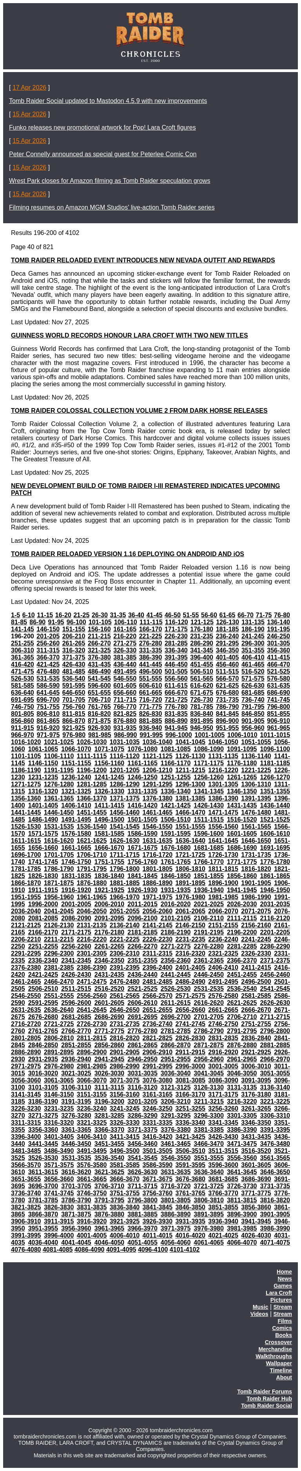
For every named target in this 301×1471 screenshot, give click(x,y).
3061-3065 (59, 1080)
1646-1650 (256, 840)
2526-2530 (176, 988)
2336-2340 (43, 960)
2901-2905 (125, 1052)
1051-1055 (256, 742)
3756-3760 (158, 1193)
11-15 (45, 615)
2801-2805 (26, 1038)
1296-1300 (190, 784)
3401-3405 (59, 1136)
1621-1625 (92, 840)
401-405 (227, 657)
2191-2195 (209, 932)
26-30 (100, 615)
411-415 (278, 657)
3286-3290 (142, 1115)
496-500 (150, 671)
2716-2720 (26, 1024)
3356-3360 (43, 1129)
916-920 (48, 728)
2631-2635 (26, 1010)
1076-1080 (142, 749)
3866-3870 (43, 1214)
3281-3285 (109, 1115)
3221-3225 (275, 1101)
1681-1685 (209, 847)
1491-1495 (76, 819)
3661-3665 (92, 1179)
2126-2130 (59, 925)
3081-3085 (190, 1080)
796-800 (278, 706)
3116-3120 (142, 1087)
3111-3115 (109, 1087)
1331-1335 (142, 791)
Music (260, 1307)
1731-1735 (256, 854)
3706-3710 (109, 1186)
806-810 (48, 713)
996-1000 (178, 735)
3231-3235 (59, 1108)
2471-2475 (92, 981)
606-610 (150, 685)
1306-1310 (256, 784)
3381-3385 (209, 1129)
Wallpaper (279, 1363)
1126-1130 (190, 756)
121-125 (202, 622)
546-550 (124, 678)
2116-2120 (275, 918)
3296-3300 (209, 1115)
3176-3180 (256, 1094)
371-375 (73, 657)
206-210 (73, 636)
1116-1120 (125, 756)
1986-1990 (256, 897)
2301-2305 (92, 953)
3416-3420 (158, 1136)
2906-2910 (158, 1052)
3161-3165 (158, 1094)
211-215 (99, 636)
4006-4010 (125, 1235)
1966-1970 (125, 897)
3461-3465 (176, 1143)
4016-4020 (190, 1235)
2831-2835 (223, 1038)
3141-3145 (26, 1094)
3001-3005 (223, 1066)
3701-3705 (76, 1186)
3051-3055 (275, 1073)
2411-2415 (256, 967)
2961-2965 (242, 1059)
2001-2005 (76, 904)
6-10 (28, 615)
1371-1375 (125, 798)
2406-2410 (223, 967)
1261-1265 (242, 777)
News (284, 1279)
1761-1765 (176, 861)
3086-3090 (223, 1080)
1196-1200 (92, 770)
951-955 (227, 728)
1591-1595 (176, 833)
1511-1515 (209, 819)
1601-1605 (242, 833)
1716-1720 (158, 854)
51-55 (191, 615)
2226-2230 (158, 939)
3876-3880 (109, 1214)
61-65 (227, 615)
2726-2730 (92, 1024)
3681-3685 (223, 1179)
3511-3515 (223, 1151)
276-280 (150, 643)
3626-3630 (142, 1172)
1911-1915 (43, 890)
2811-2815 (92, 1038)
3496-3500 (125, 1151)
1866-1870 (26, 883)
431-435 (99, 664)
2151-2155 (223, 925)
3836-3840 (125, 1207)
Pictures (281, 1300)
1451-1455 (92, 812)
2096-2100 (142, 918)
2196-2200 (242, 932)
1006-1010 (242, 735)
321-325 (99, 650)
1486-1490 (43, 819)
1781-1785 (26, 869)
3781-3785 (43, 1200)
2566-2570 (158, 995)
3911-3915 (59, 1221)
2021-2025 (209, 904)
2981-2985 (92, 1066)
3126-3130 (209, 1087)
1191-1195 (59, 770)
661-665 (150, 692)
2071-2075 (256, 911)
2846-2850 (43, 1045)
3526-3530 (43, 1158)
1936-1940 (209, 890)
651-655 (99, 692)
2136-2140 (125, 925)
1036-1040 (158, 742)
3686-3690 (256, 1179)
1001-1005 (210, 735)
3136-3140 (275, 1087)
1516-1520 (242, 819)
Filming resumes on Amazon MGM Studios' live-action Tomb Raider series (112, 207)
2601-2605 (109, 1002)
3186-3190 (43, 1101)
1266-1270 (275, 777)
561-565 (201, 678)
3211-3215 (209, 1101)
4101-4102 (185, 1249)
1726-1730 (223, 854)
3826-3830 (59, 1207)
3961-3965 (109, 1228)
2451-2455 (242, 974)
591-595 (73, 685)
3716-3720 (176, 1186)
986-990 (125, 735)
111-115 (151, 622)
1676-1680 (176, 847)
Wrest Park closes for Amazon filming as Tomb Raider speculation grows (109, 180)
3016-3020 (43, 1073)
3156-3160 (125, 1094)
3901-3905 (275, 1214)
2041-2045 (59, 911)
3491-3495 (92, 1151)
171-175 (176, 629)
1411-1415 (109, 805)
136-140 (278, 622)
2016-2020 (176, 904)
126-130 (227, 622)
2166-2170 (43, 932)
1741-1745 (43, 861)
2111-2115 (242, 918)
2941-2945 (109, 1059)
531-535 (48, 678)
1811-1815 (223, 869)
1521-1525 (275, 819)
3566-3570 (26, 1165)
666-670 (176, 692)
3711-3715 (142, 1186)
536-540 (73, 678)
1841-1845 (142, 876)
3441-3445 (43, 1143)
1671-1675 (142, 847)
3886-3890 (176, 1214)
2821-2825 (158, 1038)
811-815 (73, 713)
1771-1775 (242, 861)
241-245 (253, 636)
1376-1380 (158, 798)
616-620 (201, 685)
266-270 (99, 643)
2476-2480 (125, 981)
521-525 (278, 671)
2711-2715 (275, 1017)
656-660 (124, 692)
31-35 (118, 615)
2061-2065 (190, 911)
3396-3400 (26, 1136)
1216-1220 (223, 770)
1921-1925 (109, 890)
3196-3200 (109, 1101)
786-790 (227, 706)
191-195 (278, 629)
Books (283, 1335)
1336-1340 (176, 791)
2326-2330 (256, 953)
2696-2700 (176, 1017)
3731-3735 (275, 1186)
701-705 (73, 699)
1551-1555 (190, 826)
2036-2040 (26, 911)
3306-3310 (275, 1115)
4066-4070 (242, 1242)
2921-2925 (256, 1052)
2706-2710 (242, 1017)
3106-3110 (76, 1087)
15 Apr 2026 (29, 114)
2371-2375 (275, 960)
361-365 (22, 657)
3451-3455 (109, 1143)
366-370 (48, 657)
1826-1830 (43, 876)
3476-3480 (275, 1143)
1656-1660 (43, 847)
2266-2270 (142, 946)
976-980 (73, 735)
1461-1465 (158, 812)
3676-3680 (190, 1179)
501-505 (176, 671)
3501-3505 (158, 1151)
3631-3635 (176, 1172)
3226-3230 (26, 1108)
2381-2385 (59, 967)
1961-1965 (92, 897)
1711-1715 (125, 854)
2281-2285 (242, 946)
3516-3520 (256, 1151)
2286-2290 (275, 946)
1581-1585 (109, 833)
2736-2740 (158, 1024)
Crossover (278, 1342)
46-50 (173, 615)
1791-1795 (92, 869)
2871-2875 (209, 1045)
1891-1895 (190, 883)
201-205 (48, 636)
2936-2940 (76, 1059)
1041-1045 (190, 742)
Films (284, 1321)
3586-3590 (158, 1165)
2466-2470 (59, 981)
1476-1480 (256, 812)
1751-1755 (109, 861)
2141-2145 (158, 925)
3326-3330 (125, 1122)
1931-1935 (176, 890)
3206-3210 (176, 1101)
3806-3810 (209, 1200)
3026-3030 (109, 1073)
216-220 (124, 636)
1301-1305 (223, 784)
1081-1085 (176, 749)
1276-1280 (59, 784)
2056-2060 (158, 911)
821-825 (124, 713)
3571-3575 (59, 1165)
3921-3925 (125, 1221)
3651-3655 (26, 1179)
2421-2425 (43, 974)
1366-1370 (92, 798)
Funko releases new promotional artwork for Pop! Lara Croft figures (102, 127)
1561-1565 (256, 826)
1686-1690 (242, 847)
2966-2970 (275, 1059)
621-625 (227, 685)
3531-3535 (76, 1158)
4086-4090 (89, 1249)
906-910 (278, 720)
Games (283, 1286)
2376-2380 (26, 967)
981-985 (99, 735)
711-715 (124, 699)
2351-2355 (142, 960)
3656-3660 (59, 1179)
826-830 (150, 713)
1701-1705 (59, 854)
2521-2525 (142, 988)
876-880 (124, 720)
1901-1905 (256, 883)
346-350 (227, 650)
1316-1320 (43, 791)
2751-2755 (256, 1024)
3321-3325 (92, 1122)
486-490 (99, 671)
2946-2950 (142, 1059)
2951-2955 (176, 1059)
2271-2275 (176, 946)
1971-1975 (158, 897)
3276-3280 (76, 1115)
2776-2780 (142, 1031)
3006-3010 (256, 1066)
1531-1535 (59, 826)
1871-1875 (59, 883)
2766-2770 (76, 1031)
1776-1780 (275, 861)
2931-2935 (43, 1059)
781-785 (201, 706)
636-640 (22, 692)
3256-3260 (223, 1108)
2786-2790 (209, 1031)
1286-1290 (125, 784)
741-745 (278, 699)
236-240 (227, 636)
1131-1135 (223, 756)
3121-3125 (176, 1087)
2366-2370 (242, 960)
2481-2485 (158, 981)
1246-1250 (142, 777)
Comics (282, 1328)
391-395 (176, 657)
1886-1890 (158, 883)
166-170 (150, 629)
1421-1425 (176, 805)
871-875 (99, 720)
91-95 (56, 622)
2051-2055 (125, 911)
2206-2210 (26, 939)
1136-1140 (256, 756)
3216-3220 (242, 1101)
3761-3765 (190, 1193)
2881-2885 (275, 1045)
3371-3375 (142, 1129)
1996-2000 (43, 904)
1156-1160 (109, 763)
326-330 (124, 650)
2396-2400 (158, 967)
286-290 (201, 643)
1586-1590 (142, 833)
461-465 (253, 664)
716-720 (150, 699)
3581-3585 (125, 1165)
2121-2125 (26, 925)
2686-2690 (109, 1017)
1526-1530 (26, 826)
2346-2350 (109, 960)
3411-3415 (125, 1136)
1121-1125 (158, 756)
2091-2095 (109, 918)
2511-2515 (76, 988)
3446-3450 (76, 1143)
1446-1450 (59, 812)
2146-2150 (190, 925)
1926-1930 (142, 890)
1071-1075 (109, 749)
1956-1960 (59, 897)
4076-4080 (26, 1249)
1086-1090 (209, 749)
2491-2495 (223, 981)
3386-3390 (242, 1129)
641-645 (48, 692)
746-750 (22, 706)
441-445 (150, 664)
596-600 (99, 685)
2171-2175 (76, 932)
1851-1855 (209, 876)
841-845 (227, 713)
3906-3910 (26, 1221)
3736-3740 (26, 1193)
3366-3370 (109, 1129)
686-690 (278, 692)
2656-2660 (190, 1010)
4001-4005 (92, 1235)
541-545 (99, 678)
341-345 (201, 650)
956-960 (253, 728)
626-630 (253, 685)
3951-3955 (43, 1228)
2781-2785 (176, 1031)
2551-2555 (59, 995)
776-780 (176, 706)
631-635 (278, 685)
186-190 (253, 629)
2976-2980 (59, 1066)
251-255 (22, 643)
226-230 (176, 636)
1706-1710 (92, 854)
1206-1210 (158, 770)
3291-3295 (176, 1115)
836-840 (201, 713)
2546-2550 (26, 995)
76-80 (282, 615)
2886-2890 (26, 1052)
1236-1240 (76, 777)
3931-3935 (190, 1221)
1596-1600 (209, 833)
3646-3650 (275, 1172)
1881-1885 (125, 883)
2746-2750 (223, 1024)
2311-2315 (158, 953)
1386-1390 (223, 798)
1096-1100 (275, 749)
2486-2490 (190, 981)
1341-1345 (209, 791)
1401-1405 (43, 805)
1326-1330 (109, 791)
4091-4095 (121, 1249)
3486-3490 (59, 1151)
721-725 (176, 699)
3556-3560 (242, 1158)
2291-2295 (26, 953)
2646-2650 (125, 1010)
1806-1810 (190, 869)
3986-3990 (275, 1228)
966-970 (22, 735)
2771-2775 (109, 1031)
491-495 (124, 671)
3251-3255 (190, 1108)
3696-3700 (43, 1186)
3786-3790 (76, 1200)
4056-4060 (176, 1242)
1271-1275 (26, 784)
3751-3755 (125, 1193)
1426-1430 (209, 805)
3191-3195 (76, 1101)
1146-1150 (43, 763)
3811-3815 (242, 1200)
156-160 (99, 629)
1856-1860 (242, 876)
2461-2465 (26, 981)
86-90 (37, 622)
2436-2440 (142, 974)
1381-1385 (190, 798)
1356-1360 (26, 798)
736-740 (253, 699)
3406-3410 (92, 1136)
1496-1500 (109, 819)
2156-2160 (256, 925)
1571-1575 (43, 833)
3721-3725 (209, 1186)
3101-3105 (43, 1087)
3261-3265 (256, 1108)
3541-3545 (142, 1158)
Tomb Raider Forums (264, 1391)
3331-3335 (158, 1122)
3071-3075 (125, 1080)
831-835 (176, 713)
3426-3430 (223, 1136)
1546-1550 (158, 826)
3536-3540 (109, 1158)
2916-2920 (223, 1052)
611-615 (176, 685)
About (284, 1377)
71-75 (264, 615)
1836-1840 (109, 876)
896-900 (227, 720)
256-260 (48, 643)
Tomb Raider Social (266, 1405)
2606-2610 (142, 1002)
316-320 (73, 650)
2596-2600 (76, 1002)
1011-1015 (275, 735)
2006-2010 (109, 904)
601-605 (124, 685)
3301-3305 (242, 1115)
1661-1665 (76, 847)
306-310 (22, 650)
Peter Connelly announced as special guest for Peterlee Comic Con (103, 154)
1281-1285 (92, 784)
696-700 (48, 699)
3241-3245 (125, 1108)
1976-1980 (190, 897)
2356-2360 (176, 960)
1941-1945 (242, 890)
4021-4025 (223, 1235)
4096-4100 (153, 1249)
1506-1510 (176, 819)
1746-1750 (76, 861)
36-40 (136, 615)
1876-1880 (92, 883)
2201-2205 (275, 932)
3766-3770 (223, 1193)
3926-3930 (158, 1221)
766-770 (124, 706)
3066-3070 (92, 1080)
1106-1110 (59, 756)
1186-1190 (26, 770)
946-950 (201, 728)
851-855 (278, 713)
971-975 (48, 735)
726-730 (201, 699)
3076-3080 (158, 1080)
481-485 (73, 671)
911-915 (22, 728)
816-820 (99, 713)
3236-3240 (92, 1108)
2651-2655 (158, 1010)
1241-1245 (109, 777)
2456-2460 (275, 974)
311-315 (48, 650)
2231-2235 (190, 939)
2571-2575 (190, 995)
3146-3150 (59, 1094)
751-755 (48, 706)
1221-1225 (256, 770)
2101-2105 (176, 918)
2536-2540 (242, 988)
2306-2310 (125, 953)
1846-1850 (176, 876)
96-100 (76, 622)
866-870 (73, 720)
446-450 (176, 664)
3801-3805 (176, 1200)
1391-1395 (256, 798)
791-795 (253, 706)
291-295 (227, 643)
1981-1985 (223, 897)
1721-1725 (190, 854)
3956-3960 (76, 1228)
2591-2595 (43, 1002)
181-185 (227, 629)
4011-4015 (158, 1235)
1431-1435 (242, 805)
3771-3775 (256, 1193)
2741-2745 (190, 1024)
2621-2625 (242, 1002)
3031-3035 (142, 1073)
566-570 (227, 678)
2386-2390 (92, 967)
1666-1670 (109, 847)
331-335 (150, 650)
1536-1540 (92, 826)
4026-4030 (256, 1235)
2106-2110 (209, 918)
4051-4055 (142, 1242)
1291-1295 (158, 784)
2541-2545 (275, 988)
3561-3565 (275, 1158)
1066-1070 (76, 749)
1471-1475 (223, 812)
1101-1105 (26, 756)
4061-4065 (209, 1242)
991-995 (151, 735)
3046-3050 (242, 1073)
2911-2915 (190, 1052)
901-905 (253, 720)
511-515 (227, 671)
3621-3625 (109, 1172)
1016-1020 (26, 742)
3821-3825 (26, 1207)
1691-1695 (275, 847)
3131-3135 (242, 1087)
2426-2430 (76, 974)
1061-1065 (43, 749)
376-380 (99, 657)
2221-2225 (125, 939)
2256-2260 (76, 946)
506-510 (201, 671)
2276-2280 (209, 946)
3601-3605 (256, 1165)
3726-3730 (242, 1186)
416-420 (22, 664)
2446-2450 (209, 974)
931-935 (124, 728)
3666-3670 (125, 1179)
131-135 (253, 622)
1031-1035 (125, 742)
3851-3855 (223, 1207)
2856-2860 (109, 1045)
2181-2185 (142, 932)
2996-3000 (190, 1066)
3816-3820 (275, 1200)
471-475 (22, 671)
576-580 (278, 678)
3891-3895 (209, 1214)
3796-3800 (142, 1200)
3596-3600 (223, 1165)
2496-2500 (256, 981)
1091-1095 (242, 749)
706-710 (99, 699)
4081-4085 (58, 1249)
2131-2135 (92, 925)
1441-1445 (26, 812)
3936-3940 (223, 1221)
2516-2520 (109, 988)
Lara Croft (279, 1293)
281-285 (176, 643)
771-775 (150, 706)
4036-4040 (43, 1242)
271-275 (124, 643)
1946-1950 (275, 890)
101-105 (100, 622)
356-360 (278, 650)
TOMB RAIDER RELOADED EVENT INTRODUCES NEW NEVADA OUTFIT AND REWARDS (143, 260)
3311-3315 (26, 1122)
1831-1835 (76, 876)
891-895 (201, 720)
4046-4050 (109, 1242)
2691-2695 (142, 1017)
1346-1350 (242, 791)
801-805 (22, 713)
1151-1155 (76, 763)
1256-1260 (209, 777)
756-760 (73, 706)
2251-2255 (43, 946)
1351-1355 (275, 791)
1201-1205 (125, 770)
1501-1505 (142, 819)
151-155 (73, 629)
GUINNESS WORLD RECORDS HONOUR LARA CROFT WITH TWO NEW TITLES (129, 335)
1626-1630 (125, 840)
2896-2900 (92, 1052)
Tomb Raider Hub (269, 1398)
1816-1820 (256, 869)
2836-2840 (256, 1038)
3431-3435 (256, 1136)
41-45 (154, 615)
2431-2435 (109, 974)
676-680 (227, 692)
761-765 (99, 706)
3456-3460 (142, 1143)
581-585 (22, 685)
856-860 (22, 720)
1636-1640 (190, 840)
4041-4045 (76, 1242)
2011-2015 (142, 904)
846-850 (253, 713)
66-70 (246, 615)
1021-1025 (59, 742)
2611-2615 (176, 1002)
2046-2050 (92, 911)
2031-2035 (275, 904)
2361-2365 (209, 960)
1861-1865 (275, 876)
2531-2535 (209, 988)
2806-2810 (59, 1038)
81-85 (19, 622)
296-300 (253, 643)
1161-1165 (142, 763)
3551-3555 (209, 1158)
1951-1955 (26, 897)
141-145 (22, 629)
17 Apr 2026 (29, 87)
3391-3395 (275, 1129)
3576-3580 (92, 1165)
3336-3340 (190, 1122)
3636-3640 (209, 1172)
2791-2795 (242, 1031)
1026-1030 (92, 742)
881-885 (150, 720)
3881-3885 (142, 1214)
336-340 (176, 650)
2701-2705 (209, 1017)
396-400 (201, 657)
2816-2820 (125, 1038)
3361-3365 (76, 1129)
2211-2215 (59, 939)
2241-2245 (256, 939)
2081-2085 (43, 918)
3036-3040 (176, 1073)
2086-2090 (76, 918)
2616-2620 (209, 1002)
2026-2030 (242, 904)
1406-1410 (76, 805)
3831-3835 (92, 1207)
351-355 (253, 650)
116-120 (176, 622)
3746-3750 (92, 1193)
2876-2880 (242, 1045)
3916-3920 (92, 1221)
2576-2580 (223, 995)
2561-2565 (125, 995)
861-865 (48, 720)
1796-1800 (125, 869)
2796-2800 (275, 1031)
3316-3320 (59, 1122)
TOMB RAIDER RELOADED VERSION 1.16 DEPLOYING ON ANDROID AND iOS (127, 554)
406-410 (253, 657)
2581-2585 (256, 995)
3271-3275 (43, 1115)
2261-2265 (109, 946)
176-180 (201, 629)
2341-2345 (76, 960)
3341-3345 (223, 1122)
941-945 (176, 728)
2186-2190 (176, 932)
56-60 (209, 615)
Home (284, 1272)
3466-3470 (209, 1143)
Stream (283, 1307)
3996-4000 (59, 1235)
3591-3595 (190, 1165)
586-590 (48, 685)
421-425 (48, 664)
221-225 (150, 636)
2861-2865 (142, 1045)
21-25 (81, 615)
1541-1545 (125, 826)
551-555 (150, 678)
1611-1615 (26, 840)
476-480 (48, 671)
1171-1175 (209, 763)
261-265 (73, 643)
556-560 (176, 678)
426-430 (73, 664)
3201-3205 (142, 1101)
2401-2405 (190, 967)
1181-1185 (275, 763)
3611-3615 (43, 1172)
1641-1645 (223, 840)
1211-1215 (190, 770)
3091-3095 (256, 1080)
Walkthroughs (274, 1356)
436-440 (124, 664)
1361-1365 (59, 798)
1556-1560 (223, 826)
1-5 (15, 615)
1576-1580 (76, 833)
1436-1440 (275, 805)
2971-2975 (26, 1066)
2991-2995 (158, 1066)
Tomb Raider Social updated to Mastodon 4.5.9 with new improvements (108, 101)
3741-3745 (59, 1193)
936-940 (150, 728)
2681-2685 (76, 1017)
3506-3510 (190, 1151)
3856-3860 (256, 1207)
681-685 (253, 692)
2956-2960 (209, 1059)
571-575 (253, 678)
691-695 (22, 699)
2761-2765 (43, 1031)
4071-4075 (275, 1242)
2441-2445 (176, 974)
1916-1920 (76, 890)
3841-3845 (158, 1207)
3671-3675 (158, 1179)
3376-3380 (176, 1129)
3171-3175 (223, 1094)
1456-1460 (125, 812)
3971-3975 (176, 1228)
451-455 (201, 664)
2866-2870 (176, 1045)
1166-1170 (176, 763)
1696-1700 (26, 854)
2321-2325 (223, 953)
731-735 (227, 699)
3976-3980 (209, 1228)
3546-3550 (176, 1158)
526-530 (22, 678)
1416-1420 (142, 805)
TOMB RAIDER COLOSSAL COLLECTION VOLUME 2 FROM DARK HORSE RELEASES (139, 410)
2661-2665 (223, 1010)
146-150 (48, 629)
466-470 (278, 664)
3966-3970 (142, 1228)
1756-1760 (142, 861)
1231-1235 (43, 777)
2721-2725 (59, 1024)
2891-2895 (59, 1052)
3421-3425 (190, 1136)
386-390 (150, 657)
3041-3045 (209, 1073)
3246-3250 (158, 1108)
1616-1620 (59, 840)
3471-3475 (242, 1143)
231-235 (201, 636)
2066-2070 (223, 911)
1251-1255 (176, 777)
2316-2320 (190, 953)
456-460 (227, 664)
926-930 (99, 728)
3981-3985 (242, 1228)
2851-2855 (76, 1045)
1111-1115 (92, 756)
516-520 (253, 671)
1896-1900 (223, 883)
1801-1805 (158, 869)
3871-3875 (76, 1214)
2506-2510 (43, 988)
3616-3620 (76, 1172)
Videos (259, 1314)
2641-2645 (92, 1010)
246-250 (278, 636)
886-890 (176, 720)
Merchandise (275, 1349)
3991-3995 (26, 1235)
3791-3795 (109, 1200)
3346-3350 (256, 1122)
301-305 (278, 643)
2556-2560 (92, 995)
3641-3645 (242, 1172)
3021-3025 (76, 1073)
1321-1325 (76, 791)
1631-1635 (158, 840)
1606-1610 (275, 833)
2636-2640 (59, 1010)
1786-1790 (59, 869)
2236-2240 (223, 939)
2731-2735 (125, 1024)
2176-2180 (109, 932)
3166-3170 (190, 1094)
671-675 (201, 692)
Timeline (281, 1370)
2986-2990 (125, 1066)
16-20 (63, 615)
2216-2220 (92, 939)
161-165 (124, 629)
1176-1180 (242, 763)
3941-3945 (256, 1221)
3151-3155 (92, 1094)
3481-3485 (26, 1151)
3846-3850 (190, 1207)
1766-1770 (209, 861)
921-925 (73, 728)
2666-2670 (256, 1010)
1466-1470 (190, 812)
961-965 (278, 728)
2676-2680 (43, 1017)
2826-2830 (190, 1038)
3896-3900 (242, 1214)
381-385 (124, 657)
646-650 (73, 692)
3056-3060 (26, 1080)
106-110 (125, 622)
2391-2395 (125, 967)
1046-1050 (223, 742)
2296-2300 (59, 953)
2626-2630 (275, 1002)
